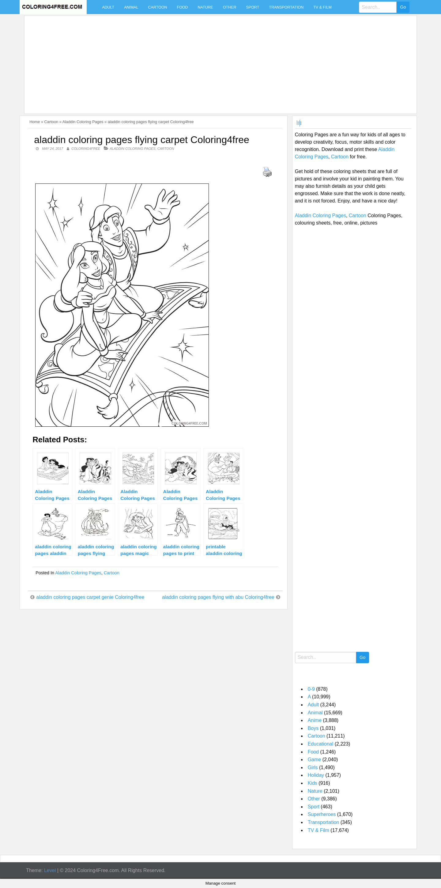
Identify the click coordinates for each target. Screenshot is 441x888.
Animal (131, 7)
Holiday (316, 775)
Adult (108, 7)
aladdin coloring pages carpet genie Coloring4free (90, 597)
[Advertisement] (210, 61)
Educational (321, 743)
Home (34, 121)
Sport (252, 7)
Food (182, 7)
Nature (205, 7)
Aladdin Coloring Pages (83, 121)
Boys (313, 728)
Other (229, 7)
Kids (312, 783)
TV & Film (322, 7)
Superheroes (322, 814)
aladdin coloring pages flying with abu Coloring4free (218, 597)
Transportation (286, 7)
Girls (313, 767)
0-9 (311, 689)
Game (314, 759)
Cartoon (157, 7)
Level (50, 870)
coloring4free (85, 148)
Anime (315, 720)
